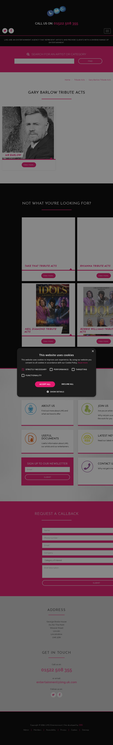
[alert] (56, 372)
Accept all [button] (45, 384)
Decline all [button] (67, 384)
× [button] (93, 351)
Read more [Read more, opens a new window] (83, 362)
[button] (56, 391)
